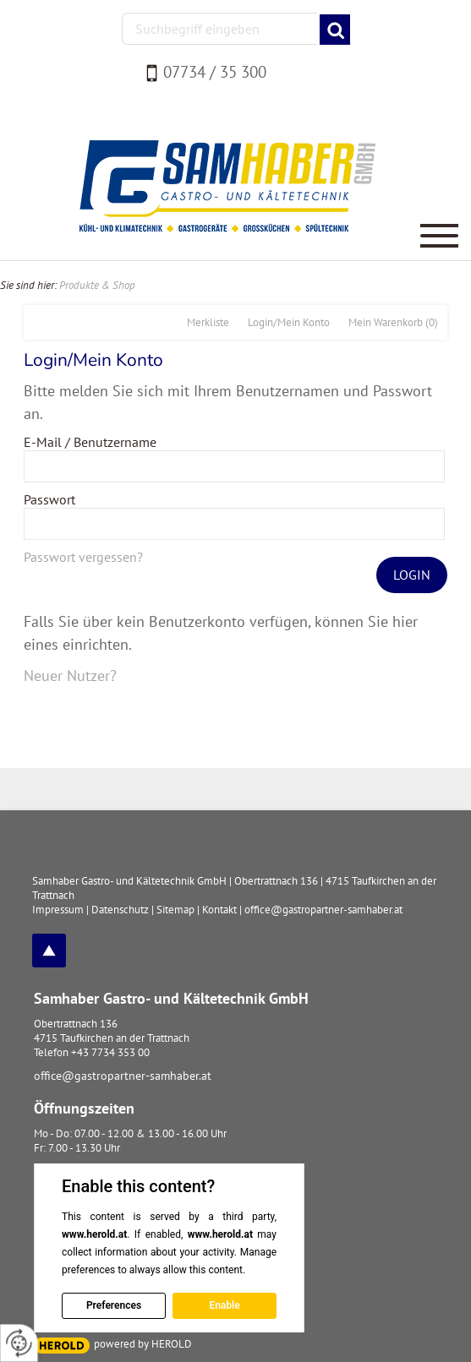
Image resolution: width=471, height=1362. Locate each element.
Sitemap (175, 909)
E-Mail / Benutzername (90, 441)
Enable (224, 1305)
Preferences (113, 1305)
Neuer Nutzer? (70, 675)
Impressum (58, 909)
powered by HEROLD (143, 1344)
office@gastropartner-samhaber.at (122, 1075)
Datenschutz (120, 909)
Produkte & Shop (97, 285)
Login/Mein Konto (289, 322)
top (49, 950)
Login (411, 574)
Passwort (49, 499)
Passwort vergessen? (83, 556)
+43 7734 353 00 (110, 1052)
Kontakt (219, 909)
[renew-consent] (19, 1343)
